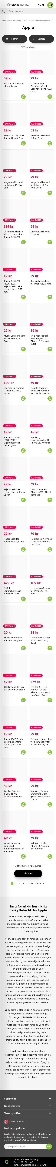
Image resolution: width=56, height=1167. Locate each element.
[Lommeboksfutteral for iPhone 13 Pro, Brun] (41, 567)
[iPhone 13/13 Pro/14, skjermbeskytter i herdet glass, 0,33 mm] (14, 718)
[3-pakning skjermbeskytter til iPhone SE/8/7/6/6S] (41, 417)
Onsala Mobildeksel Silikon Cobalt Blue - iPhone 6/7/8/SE (14, 234)
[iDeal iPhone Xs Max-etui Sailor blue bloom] (14, 666)
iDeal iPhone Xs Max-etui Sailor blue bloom (14, 688)
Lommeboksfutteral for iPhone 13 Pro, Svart (40, 640)
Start (4, 21)
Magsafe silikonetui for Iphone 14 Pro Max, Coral (40, 185)
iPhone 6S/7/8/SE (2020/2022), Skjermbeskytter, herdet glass (13, 441)
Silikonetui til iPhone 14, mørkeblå (13, 85)
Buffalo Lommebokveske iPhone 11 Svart (12, 591)
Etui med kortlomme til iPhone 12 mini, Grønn (14, 391)
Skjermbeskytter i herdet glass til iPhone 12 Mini (15, 492)
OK (48, 1146)
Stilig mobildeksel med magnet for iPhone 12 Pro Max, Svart (39, 339)
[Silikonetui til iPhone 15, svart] (41, 211)
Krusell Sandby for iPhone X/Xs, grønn (13, 639)
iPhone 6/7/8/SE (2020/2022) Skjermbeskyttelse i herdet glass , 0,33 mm (13, 286)
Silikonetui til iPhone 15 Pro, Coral (40, 137)
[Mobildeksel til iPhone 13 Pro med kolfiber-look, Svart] (41, 518)
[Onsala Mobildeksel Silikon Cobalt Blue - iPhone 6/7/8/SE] (14, 211)
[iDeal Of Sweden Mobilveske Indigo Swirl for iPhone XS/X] (41, 367)
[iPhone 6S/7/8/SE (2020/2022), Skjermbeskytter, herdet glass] (14, 417)
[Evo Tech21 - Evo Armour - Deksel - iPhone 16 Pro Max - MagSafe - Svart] (41, 666)
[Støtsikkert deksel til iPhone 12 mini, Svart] (14, 115)
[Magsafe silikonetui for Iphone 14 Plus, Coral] (14, 161)
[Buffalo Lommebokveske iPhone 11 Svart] (14, 567)
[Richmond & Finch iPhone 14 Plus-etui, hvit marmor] (41, 822)
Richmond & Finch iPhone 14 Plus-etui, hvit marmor (40, 846)
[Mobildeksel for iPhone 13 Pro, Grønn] (14, 518)
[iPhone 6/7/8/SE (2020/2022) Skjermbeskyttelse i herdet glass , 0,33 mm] (14, 260)
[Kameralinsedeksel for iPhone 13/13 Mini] (41, 260)
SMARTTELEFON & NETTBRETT (21, 21)
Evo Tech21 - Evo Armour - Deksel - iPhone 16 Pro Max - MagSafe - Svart (40, 691)
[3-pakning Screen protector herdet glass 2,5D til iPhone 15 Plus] (41, 770)
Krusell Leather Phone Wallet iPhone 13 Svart (14, 338)
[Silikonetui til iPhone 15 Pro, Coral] (41, 115)
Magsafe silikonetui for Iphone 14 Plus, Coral (13, 185)
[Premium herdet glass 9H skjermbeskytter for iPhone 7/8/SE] (41, 718)
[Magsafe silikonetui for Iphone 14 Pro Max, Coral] (41, 161)
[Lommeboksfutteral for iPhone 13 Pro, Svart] (41, 617)
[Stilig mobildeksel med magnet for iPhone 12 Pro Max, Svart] (41, 315)
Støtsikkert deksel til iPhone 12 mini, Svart (14, 137)
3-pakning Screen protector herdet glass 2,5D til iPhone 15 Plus (40, 795)
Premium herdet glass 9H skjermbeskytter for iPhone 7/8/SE (41, 742)
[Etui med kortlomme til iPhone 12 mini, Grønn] (14, 367)
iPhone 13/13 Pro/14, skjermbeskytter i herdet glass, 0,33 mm (14, 743)
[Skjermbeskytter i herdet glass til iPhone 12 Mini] (14, 469)
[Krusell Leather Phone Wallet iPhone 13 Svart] (14, 315)
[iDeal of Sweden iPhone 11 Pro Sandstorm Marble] (14, 770)
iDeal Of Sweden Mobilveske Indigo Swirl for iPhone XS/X (41, 391)
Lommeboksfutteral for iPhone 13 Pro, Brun (40, 591)
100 (31, 883)
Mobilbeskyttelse (43, 21)
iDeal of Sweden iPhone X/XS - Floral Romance (40, 492)
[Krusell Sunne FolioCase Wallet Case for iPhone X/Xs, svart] (41, 63)
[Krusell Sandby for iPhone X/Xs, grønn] (14, 617)
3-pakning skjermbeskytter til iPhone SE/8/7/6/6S (40, 440)
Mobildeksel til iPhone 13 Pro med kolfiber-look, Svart (41, 542)
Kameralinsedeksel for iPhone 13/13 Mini (40, 282)
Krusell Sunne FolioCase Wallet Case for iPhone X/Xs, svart (41, 87)
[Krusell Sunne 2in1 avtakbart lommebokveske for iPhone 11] (14, 822)
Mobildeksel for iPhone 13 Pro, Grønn (14, 540)
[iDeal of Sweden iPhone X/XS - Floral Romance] (41, 469)
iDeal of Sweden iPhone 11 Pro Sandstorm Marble (13, 794)
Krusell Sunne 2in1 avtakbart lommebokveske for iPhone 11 (14, 847)
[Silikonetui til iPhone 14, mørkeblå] (14, 63)
